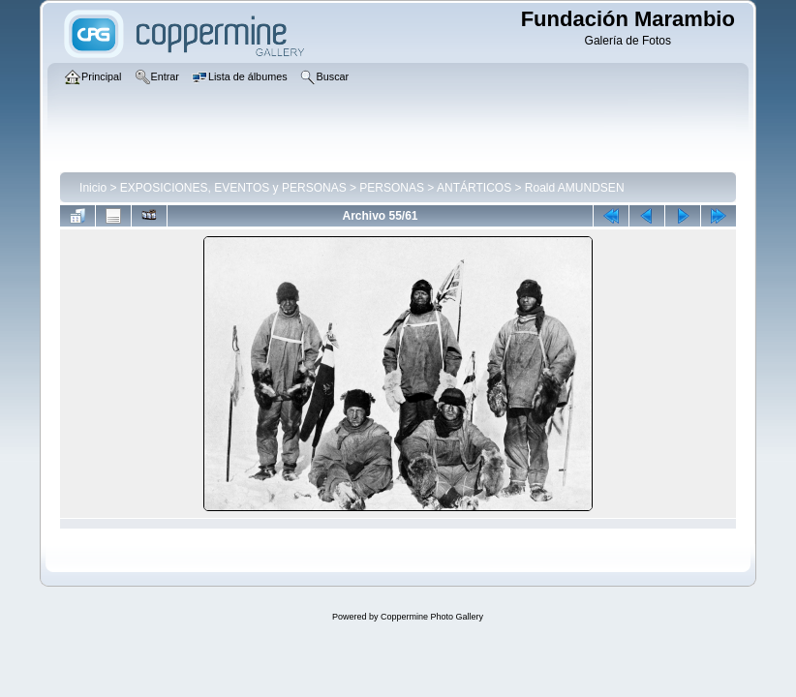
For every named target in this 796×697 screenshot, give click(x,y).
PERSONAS (391, 188)
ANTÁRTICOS (474, 188)
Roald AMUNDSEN (575, 188)
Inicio (93, 188)
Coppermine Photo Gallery (432, 616)
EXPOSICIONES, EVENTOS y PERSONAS (233, 188)
